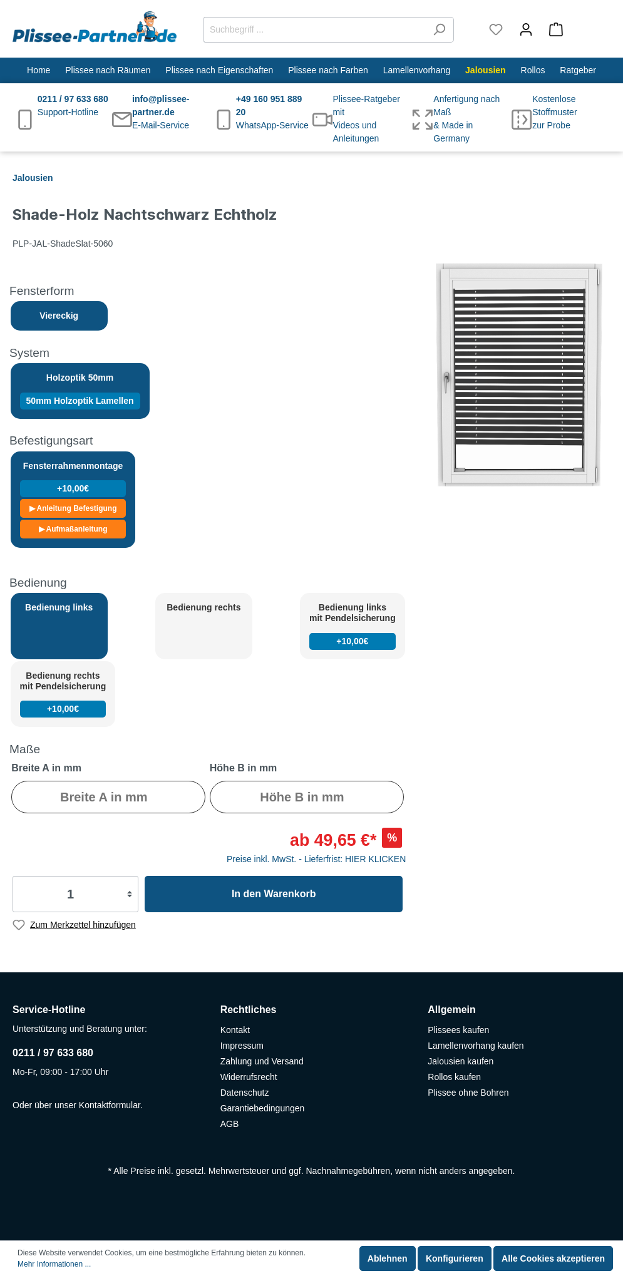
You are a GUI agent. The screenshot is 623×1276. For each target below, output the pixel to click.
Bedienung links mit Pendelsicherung (352, 625)
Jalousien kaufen (460, 1061)
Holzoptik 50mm (80, 391)
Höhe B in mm (243, 768)
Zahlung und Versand (262, 1061)
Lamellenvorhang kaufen (475, 1046)
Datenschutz (244, 1093)
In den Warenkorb (274, 893)
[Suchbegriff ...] (314, 30)
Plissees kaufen (458, 1030)
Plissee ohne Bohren (468, 1093)
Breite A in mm (46, 768)
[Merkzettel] (496, 29)
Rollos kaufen (454, 1077)
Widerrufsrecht (248, 1077)
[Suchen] (439, 30)
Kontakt (235, 1030)
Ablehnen (388, 1258)
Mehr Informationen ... (54, 1264)
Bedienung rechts (203, 607)
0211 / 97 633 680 (53, 1052)
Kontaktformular (109, 1105)
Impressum (242, 1046)
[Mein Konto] (526, 29)
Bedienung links (59, 607)
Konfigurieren (454, 1258)
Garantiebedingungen (262, 1108)
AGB (229, 1124)
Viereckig (58, 316)
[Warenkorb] (575, 29)
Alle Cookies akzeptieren (553, 1258)
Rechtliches (248, 1009)
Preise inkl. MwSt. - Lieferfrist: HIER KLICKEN (316, 859)
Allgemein (451, 1009)
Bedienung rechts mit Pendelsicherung (63, 694)
